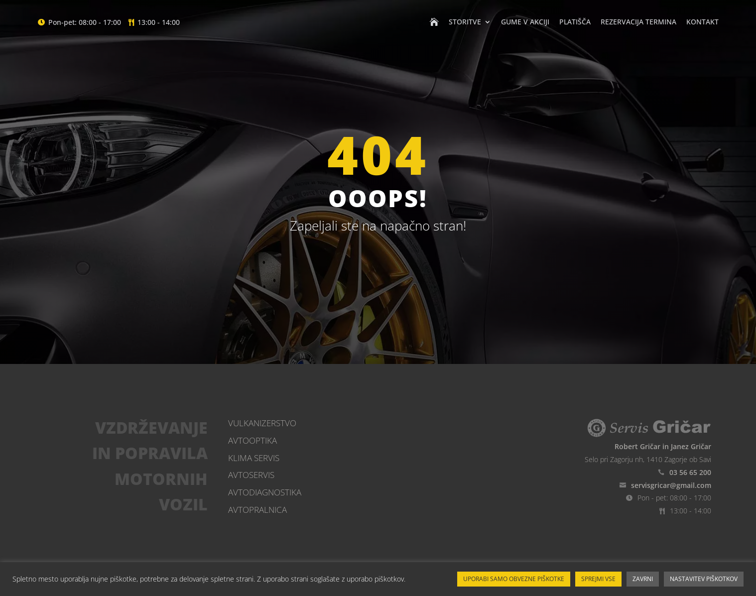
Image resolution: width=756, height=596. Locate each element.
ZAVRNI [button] (642, 579)
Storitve (465, 22)
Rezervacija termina (638, 22)
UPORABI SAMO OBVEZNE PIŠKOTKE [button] (513, 579)
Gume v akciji (525, 22)
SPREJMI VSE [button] (598, 579)
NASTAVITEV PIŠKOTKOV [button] (704, 579)
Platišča (575, 22)
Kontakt (702, 22)
